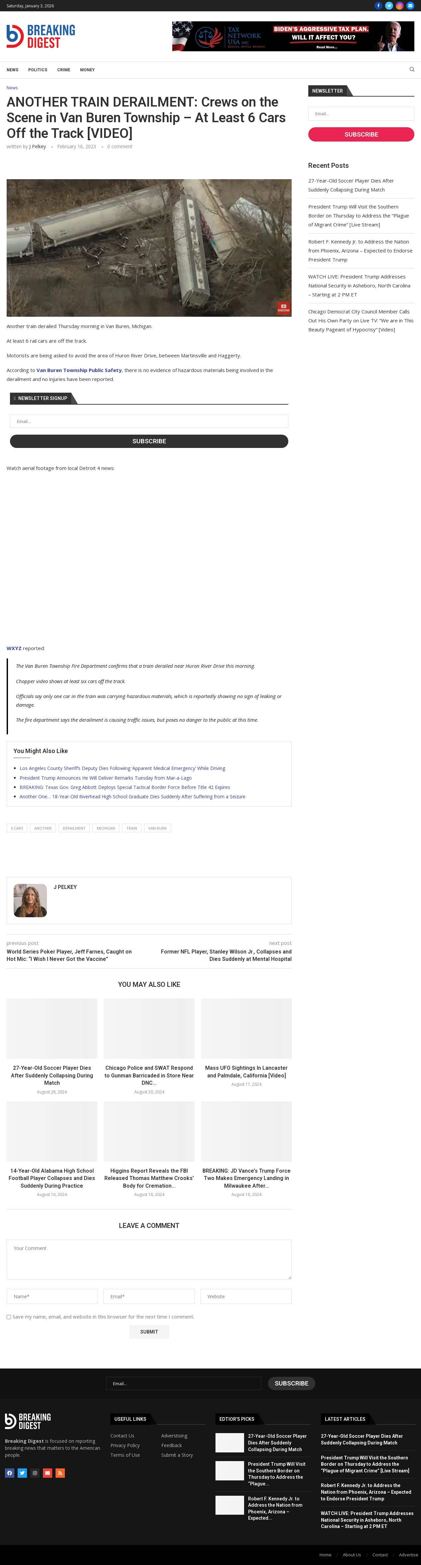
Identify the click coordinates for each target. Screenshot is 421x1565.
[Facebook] (378, 6)
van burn (157, 828)
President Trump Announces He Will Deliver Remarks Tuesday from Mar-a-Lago (106, 778)
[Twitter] (389, 6)
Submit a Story (177, 1455)
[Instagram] (400, 6)
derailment (74, 828)
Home (326, 1555)
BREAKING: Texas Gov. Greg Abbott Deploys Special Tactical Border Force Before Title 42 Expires (125, 787)
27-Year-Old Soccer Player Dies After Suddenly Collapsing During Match (52, 1075)
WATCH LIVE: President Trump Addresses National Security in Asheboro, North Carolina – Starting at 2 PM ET (359, 285)
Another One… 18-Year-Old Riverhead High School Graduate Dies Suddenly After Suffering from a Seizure (132, 796)
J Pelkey (37, 146)
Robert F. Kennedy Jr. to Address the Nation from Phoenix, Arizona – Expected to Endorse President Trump (360, 250)
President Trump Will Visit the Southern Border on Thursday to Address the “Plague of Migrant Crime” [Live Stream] (358, 215)
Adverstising (174, 1435)
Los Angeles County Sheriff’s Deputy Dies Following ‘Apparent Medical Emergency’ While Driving (122, 768)
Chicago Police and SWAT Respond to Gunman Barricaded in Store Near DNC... (149, 1075)
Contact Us (122, 1435)
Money (87, 70)
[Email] (410, 6)
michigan (106, 828)
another (43, 828)
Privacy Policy (125, 1445)
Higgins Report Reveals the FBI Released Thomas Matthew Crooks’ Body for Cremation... (149, 1178)
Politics (37, 70)
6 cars (17, 828)
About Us (352, 1555)
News (12, 70)
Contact (380, 1555)
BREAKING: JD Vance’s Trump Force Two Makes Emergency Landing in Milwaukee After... (247, 1178)
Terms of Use (125, 1455)
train (131, 828)
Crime (63, 70)
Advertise (408, 1555)
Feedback (171, 1445)
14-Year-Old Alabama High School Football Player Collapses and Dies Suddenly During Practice (52, 1178)
